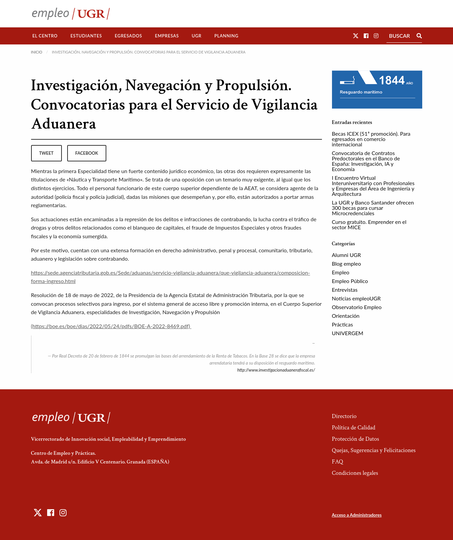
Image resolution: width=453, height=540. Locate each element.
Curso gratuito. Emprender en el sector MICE (369, 224)
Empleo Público (350, 281)
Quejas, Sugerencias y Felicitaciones (374, 450)
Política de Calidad (353, 427)
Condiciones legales (355, 473)
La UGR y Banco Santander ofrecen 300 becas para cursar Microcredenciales (373, 207)
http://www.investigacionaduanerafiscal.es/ (276, 370)
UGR (196, 35)
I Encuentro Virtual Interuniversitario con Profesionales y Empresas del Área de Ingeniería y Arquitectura (373, 185)
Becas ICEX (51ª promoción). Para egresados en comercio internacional (371, 138)
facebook (86, 153)
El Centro (45, 35)
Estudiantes (86, 35)
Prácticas (342, 324)
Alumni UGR (346, 255)
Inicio (36, 52)
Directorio (344, 416)
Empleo (340, 272)
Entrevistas (345, 289)
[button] (355, 35)
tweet (46, 153)
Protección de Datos (355, 439)
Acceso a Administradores (356, 515)
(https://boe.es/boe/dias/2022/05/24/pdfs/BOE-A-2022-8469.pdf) (111, 326)
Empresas (167, 35)
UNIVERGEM (347, 333)
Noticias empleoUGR (356, 298)
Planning (226, 35)
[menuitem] (45, 35)
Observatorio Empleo (357, 307)
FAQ (337, 461)
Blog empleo (346, 263)
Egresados (128, 35)
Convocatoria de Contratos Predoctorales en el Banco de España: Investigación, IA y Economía (366, 161)
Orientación (346, 315)
